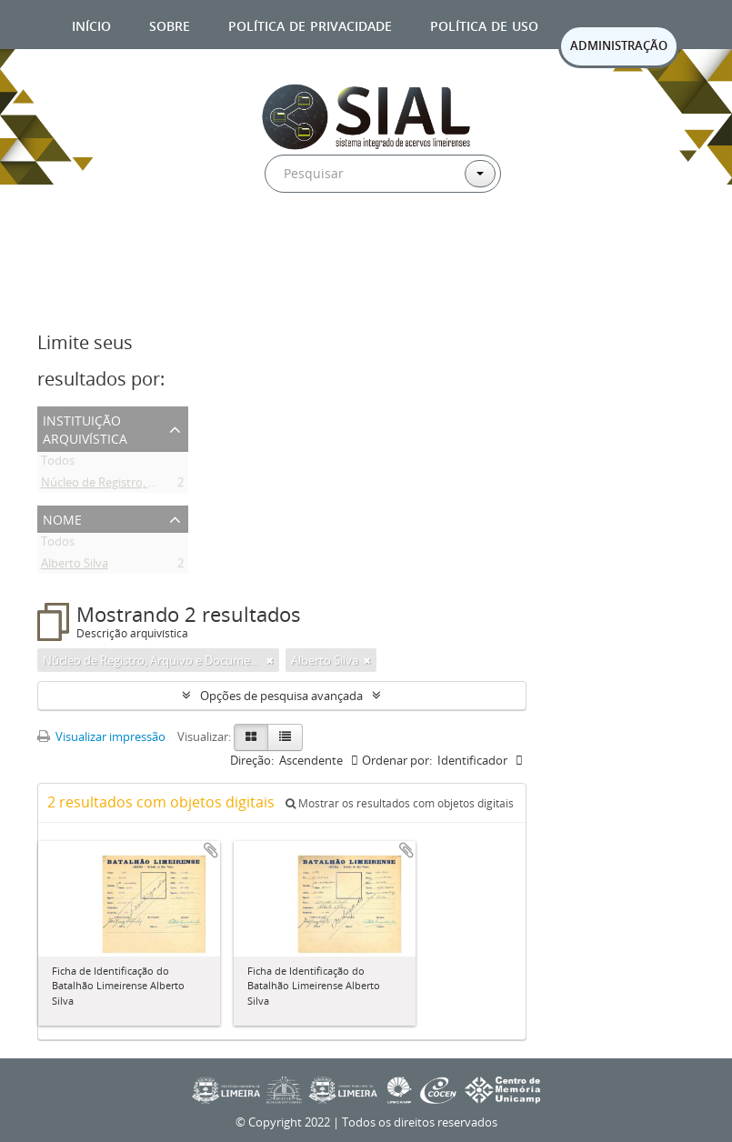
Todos (58, 464)
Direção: (252, 760)
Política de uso (484, 24)
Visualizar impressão (101, 736)
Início (91, 24)
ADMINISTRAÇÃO (618, 45)
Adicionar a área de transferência (211, 850)
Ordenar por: (397, 760)
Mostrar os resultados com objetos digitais (400, 803)
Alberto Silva (74, 566)
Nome (62, 518)
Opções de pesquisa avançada (281, 695)
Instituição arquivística (85, 427)
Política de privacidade (310, 24)
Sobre (169, 24)
